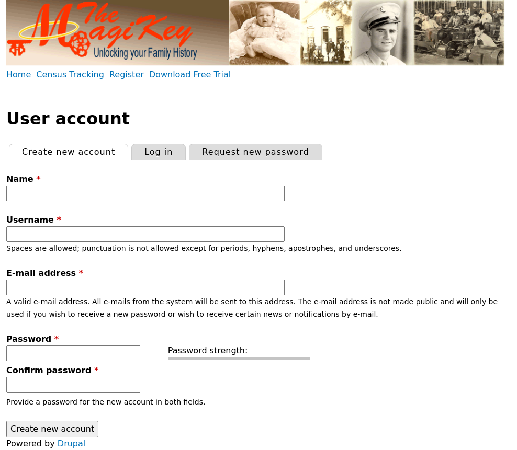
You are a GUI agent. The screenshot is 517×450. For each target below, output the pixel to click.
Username (33, 220)
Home (18, 74)
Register (126, 74)
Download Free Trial (190, 74)
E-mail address (44, 273)
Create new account (75, 150)
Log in (158, 152)
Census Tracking (70, 74)
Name (23, 179)
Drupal (71, 443)
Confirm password (52, 370)
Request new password (255, 152)
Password (32, 339)
